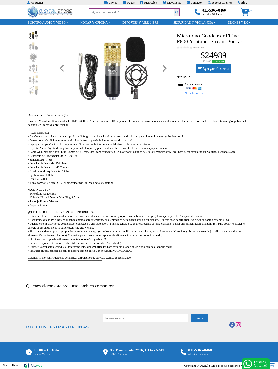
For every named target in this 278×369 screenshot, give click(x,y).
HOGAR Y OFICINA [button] (94, 22)
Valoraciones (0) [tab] (57, 115)
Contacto (194, 2)
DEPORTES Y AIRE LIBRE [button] (140, 22)
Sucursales (148, 2)
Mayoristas (172, 2)
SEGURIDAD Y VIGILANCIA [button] (193, 22)
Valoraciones (198, 48)
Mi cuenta (35, 2)
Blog (242, 2)
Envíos (110, 2)
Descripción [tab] (35, 115)
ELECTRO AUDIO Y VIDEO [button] (47, 22)
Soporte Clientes (220, 2)
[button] (246, 12)
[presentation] (132, 332)
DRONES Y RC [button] (238, 22)
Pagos (129, 2)
